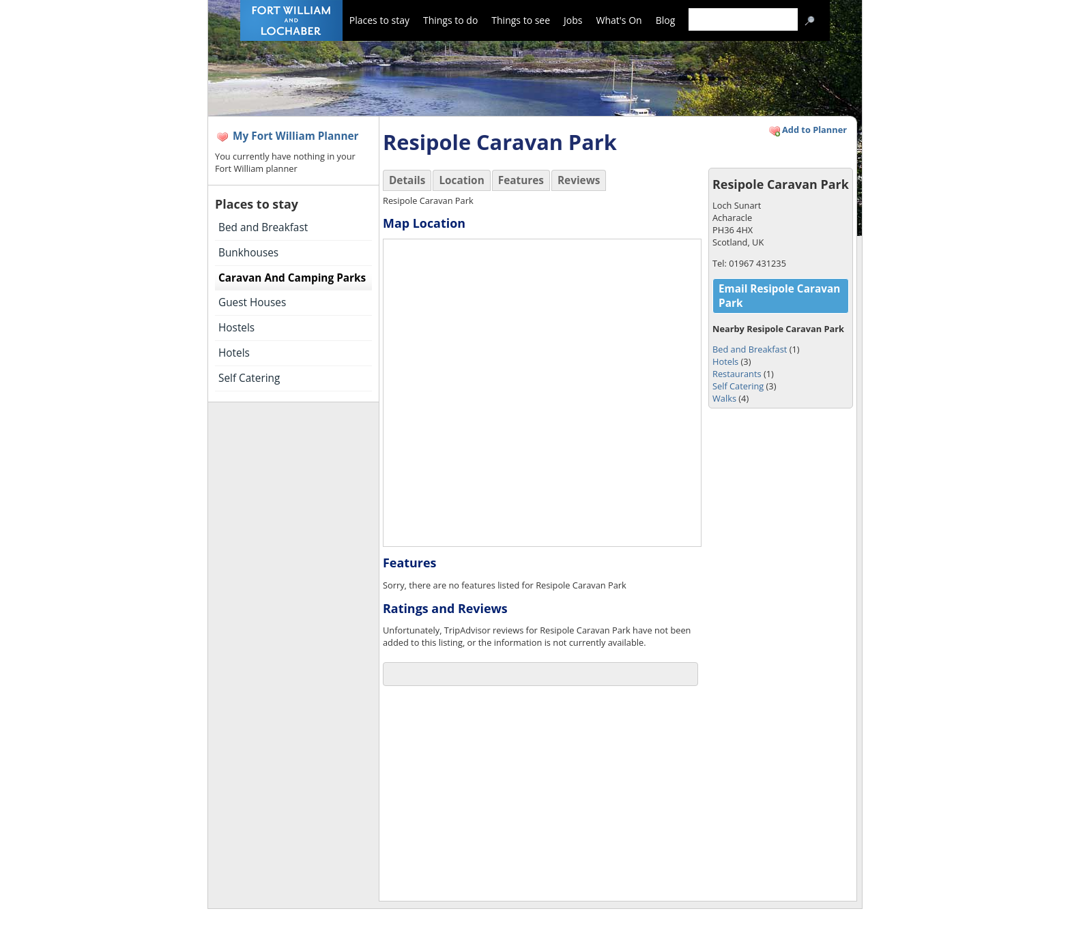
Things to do (450, 20)
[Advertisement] (533, 795)
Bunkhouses (248, 252)
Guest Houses (252, 302)
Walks (724, 398)
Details (407, 180)
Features (521, 180)
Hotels (234, 353)
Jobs (573, 20)
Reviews (579, 180)
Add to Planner (807, 130)
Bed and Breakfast (263, 227)
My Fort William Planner (296, 136)
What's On (619, 20)
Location (461, 180)
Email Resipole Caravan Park (779, 296)
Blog (666, 20)
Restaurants (737, 374)
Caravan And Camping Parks (292, 278)
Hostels (236, 328)
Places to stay (379, 20)
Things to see (520, 20)
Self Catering (249, 378)
